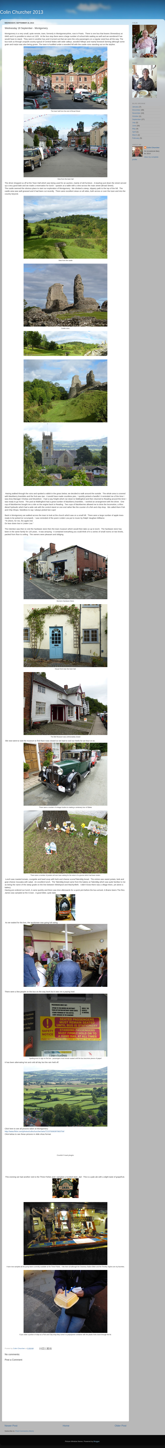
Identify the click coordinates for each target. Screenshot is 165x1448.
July (133, 122)
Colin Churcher (153, 148)
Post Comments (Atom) (24, 1431)
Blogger (97, 1441)
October (135, 116)
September (136, 119)
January (135, 107)
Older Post (120, 1425)
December (136, 110)
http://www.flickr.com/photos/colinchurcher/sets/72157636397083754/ (34, 1131)
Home (66, 1425)
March (134, 135)
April (134, 132)
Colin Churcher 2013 (21, 12)
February (135, 138)
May (134, 129)
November (136, 113)
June (134, 126)
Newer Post (11, 1425)
